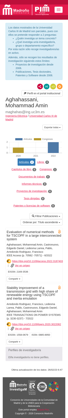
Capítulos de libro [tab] (24, 169)
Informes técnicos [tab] (34, 184)
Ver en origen (22, 265)
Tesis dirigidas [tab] (34, 198)
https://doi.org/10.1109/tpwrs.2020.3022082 (36, 324)
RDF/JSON (60, 86)
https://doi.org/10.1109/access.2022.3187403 (37, 261)
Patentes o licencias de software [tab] (34, 205)
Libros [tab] (43, 162)
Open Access (59, 231)
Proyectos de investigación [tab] (34, 191)
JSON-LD (47, 86)
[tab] (34, 350)
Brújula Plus (43, 409)
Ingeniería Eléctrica (16, 115)
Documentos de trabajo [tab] (34, 176)
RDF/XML (40, 86)
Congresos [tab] (48, 169)
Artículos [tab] (26, 162)
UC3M (59, 278)
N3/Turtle (53, 86)
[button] (34, 350)
